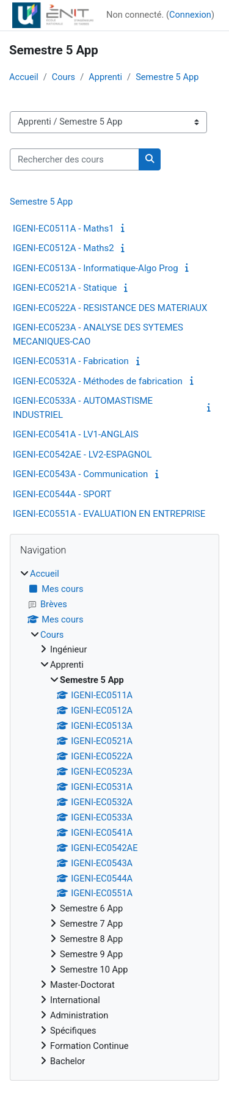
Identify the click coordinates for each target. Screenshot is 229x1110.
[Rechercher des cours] (74, 159)
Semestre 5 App (167, 76)
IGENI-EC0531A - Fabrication (71, 361)
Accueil (23, 76)
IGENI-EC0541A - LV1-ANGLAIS (76, 434)
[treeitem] (114, 818)
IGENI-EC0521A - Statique (65, 287)
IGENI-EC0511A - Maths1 (63, 228)
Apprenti (105, 76)
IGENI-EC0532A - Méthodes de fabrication (98, 381)
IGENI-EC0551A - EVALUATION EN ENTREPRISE (109, 513)
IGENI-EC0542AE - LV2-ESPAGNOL (82, 454)
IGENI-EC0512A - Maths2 (63, 248)
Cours (63, 76)
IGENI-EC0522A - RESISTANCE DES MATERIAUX (110, 307)
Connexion (190, 14)
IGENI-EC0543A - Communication (80, 474)
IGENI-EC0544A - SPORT (62, 494)
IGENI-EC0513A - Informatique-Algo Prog (95, 268)
